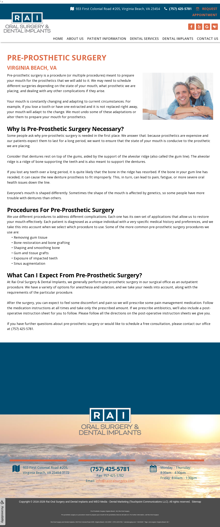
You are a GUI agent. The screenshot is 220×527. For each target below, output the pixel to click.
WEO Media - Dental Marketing (111, 501)
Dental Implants (177, 38)
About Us (75, 38)
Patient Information (106, 38)
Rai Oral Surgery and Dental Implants (67, 501)
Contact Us (207, 38)
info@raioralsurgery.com (115, 481)
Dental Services (144, 38)
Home (58, 38)
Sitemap (196, 501)
